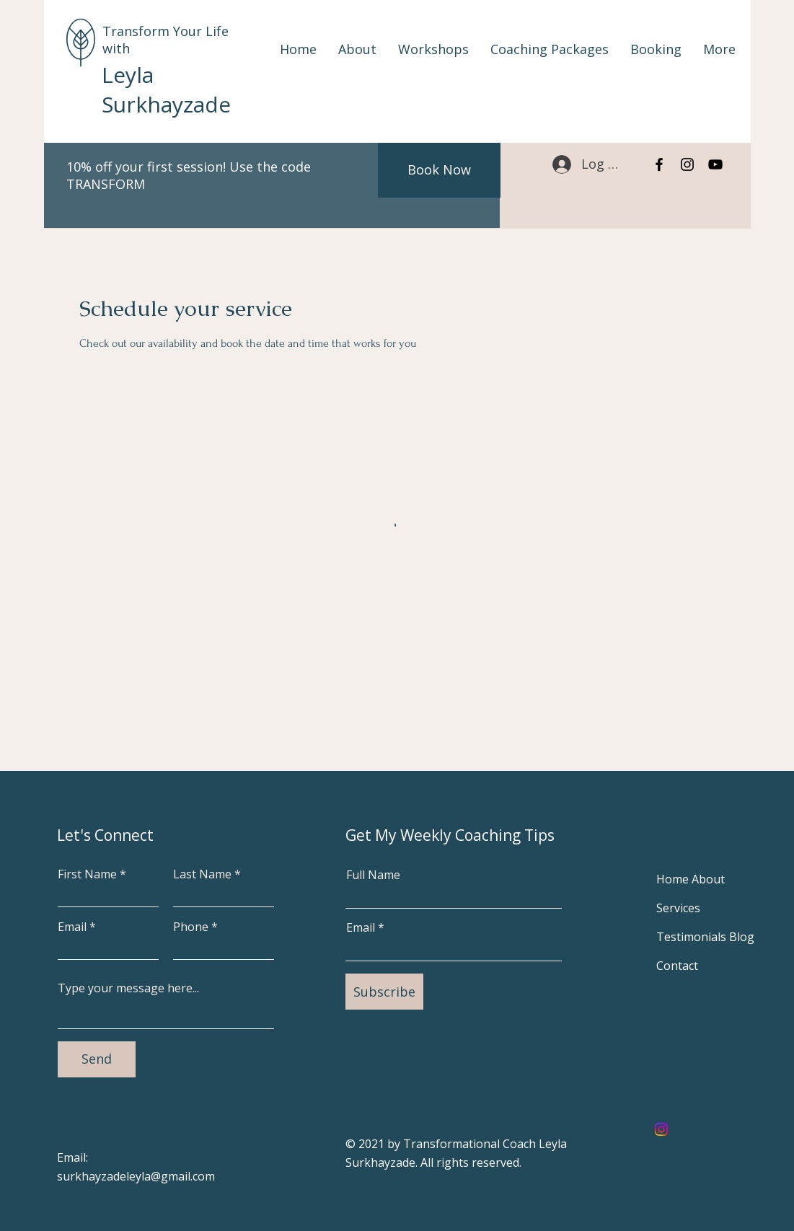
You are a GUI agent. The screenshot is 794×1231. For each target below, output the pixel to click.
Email (72, 926)
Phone (190, 926)
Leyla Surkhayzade (166, 89)
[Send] (97, 1059)
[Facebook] (659, 164)
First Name (87, 874)
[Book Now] (439, 170)
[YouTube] (715, 164)
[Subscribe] (384, 992)
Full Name (373, 875)
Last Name (202, 874)
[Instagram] (687, 164)
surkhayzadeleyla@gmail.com (136, 1176)
